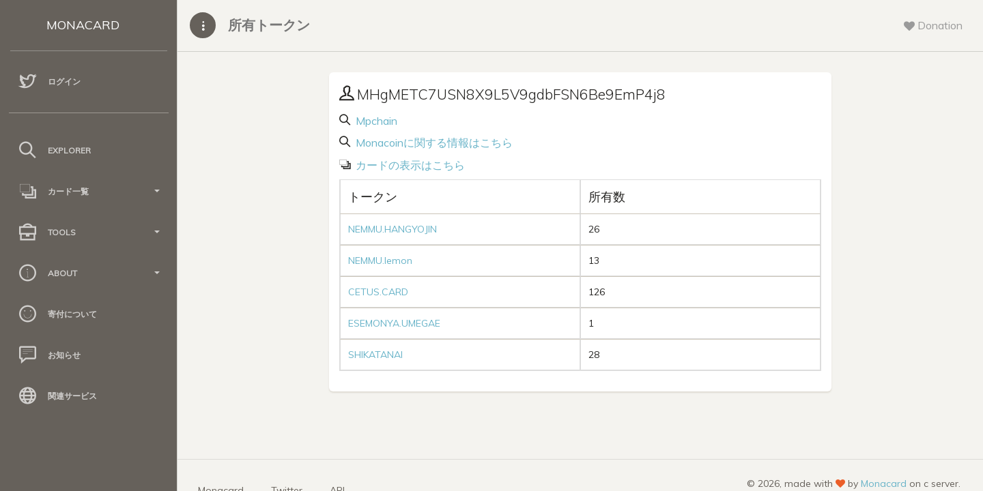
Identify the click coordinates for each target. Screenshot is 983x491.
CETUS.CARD (378, 292)
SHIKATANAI (375, 354)
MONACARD (82, 25)
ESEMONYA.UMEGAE (394, 323)
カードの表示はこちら (409, 165)
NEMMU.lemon (380, 260)
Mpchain (375, 121)
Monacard (884, 483)
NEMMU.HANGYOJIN (392, 229)
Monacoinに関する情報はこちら (433, 142)
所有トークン (269, 24)
